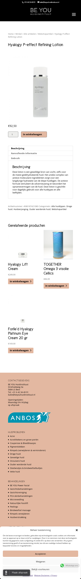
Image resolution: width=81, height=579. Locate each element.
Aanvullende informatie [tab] (24, 153)
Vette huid (15, 471)
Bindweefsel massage (20, 510)
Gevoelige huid (17, 457)
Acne (12, 436)
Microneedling (17, 499)
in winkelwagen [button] (19, 281)
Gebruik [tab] (15, 158)
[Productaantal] (13, 134)
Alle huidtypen (58, 206)
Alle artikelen (30, 34)
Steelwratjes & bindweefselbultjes (26, 468)
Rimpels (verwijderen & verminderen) (28, 450)
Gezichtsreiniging (18, 492)
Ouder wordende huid (40, 209)
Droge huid (15, 454)
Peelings (14, 506)
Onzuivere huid (17, 461)
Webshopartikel (45, 34)
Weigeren (40, 561)
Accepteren (40, 553)
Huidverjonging (21, 209)
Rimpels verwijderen (20, 513)
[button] (76, 530)
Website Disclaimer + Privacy (45, 575)
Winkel (18, 34)
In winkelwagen (32, 134)
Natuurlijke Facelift (19, 503)
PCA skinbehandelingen (21, 496)
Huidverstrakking (18, 517)
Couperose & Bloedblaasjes (23, 443)
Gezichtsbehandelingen (21, 489)
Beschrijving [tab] (17, 148)
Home (11, 34)
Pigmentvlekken (17, 446)
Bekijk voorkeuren (40, 569)
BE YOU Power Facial (19, 485)
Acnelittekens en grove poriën (24, 439)
